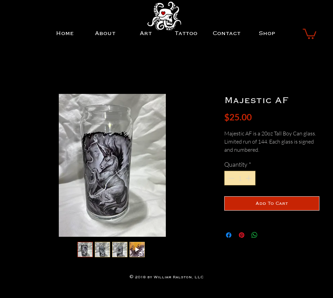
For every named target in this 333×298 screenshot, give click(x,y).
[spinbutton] (240, 178)
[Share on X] (267, 235)
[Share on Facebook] (229, 235)
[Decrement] (230, 178)
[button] (309, 33)
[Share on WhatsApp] (254, 235)
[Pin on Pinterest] (242, 235)
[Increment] (249, 178)
